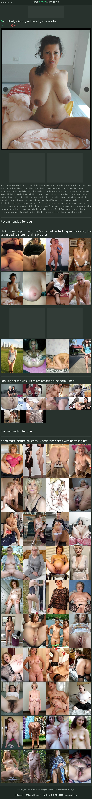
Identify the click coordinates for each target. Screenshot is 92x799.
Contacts (19, 795)
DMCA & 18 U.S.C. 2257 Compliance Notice (60, 795)
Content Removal (33, 795)
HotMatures (46, 2)
